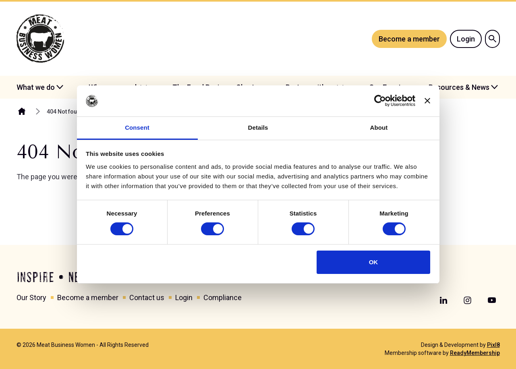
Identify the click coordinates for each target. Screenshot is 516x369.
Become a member (409, 39)
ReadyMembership (475, 353)
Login (466, 39)
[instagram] (468, 300)
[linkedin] (443, 300)
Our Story (31, 297)
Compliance (222, 297)
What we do (36, 87)
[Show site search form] (492, 39)
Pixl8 (493, 345)
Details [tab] (258, 127)
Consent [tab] (137, 127)
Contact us (146, 297)
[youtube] (492, 300)
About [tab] (379, 127)
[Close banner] (427, 101)
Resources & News (459, 87)
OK (373, 262)
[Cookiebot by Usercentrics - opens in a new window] (380, 101)
